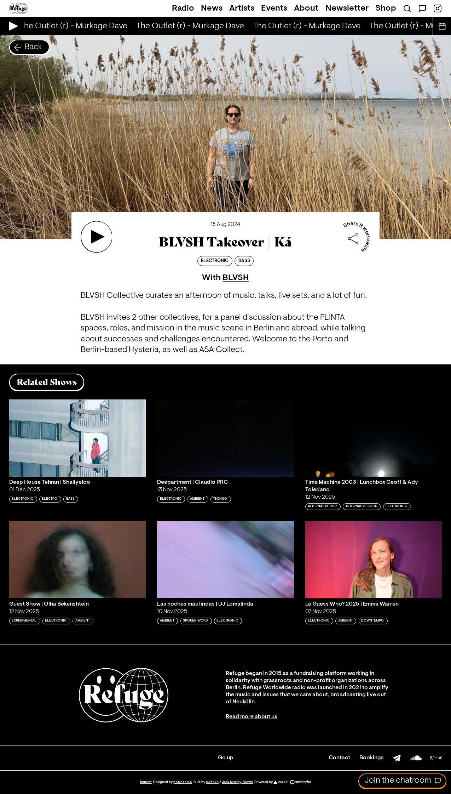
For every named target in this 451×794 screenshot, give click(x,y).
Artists (241, 8)
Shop (385, 8)
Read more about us (251, 717)
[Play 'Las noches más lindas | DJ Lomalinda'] (225, 559)
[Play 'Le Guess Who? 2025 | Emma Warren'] (373, 559)
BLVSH (235, 278)
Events (274, 8)
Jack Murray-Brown (237, 782)
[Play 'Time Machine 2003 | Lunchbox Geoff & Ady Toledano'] (373, 437)
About (306, 8)
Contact (339, 758)
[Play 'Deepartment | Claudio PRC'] (225, 437)
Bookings (371, 758)
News (211, 8)
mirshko (212, 782)
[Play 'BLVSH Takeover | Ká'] (96, 237)
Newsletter (347, 8)
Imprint (146, 782)
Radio (183, 8)
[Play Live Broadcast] (12, 26)
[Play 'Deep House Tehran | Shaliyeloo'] (77, 437)
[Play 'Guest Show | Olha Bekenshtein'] (77, 559)
